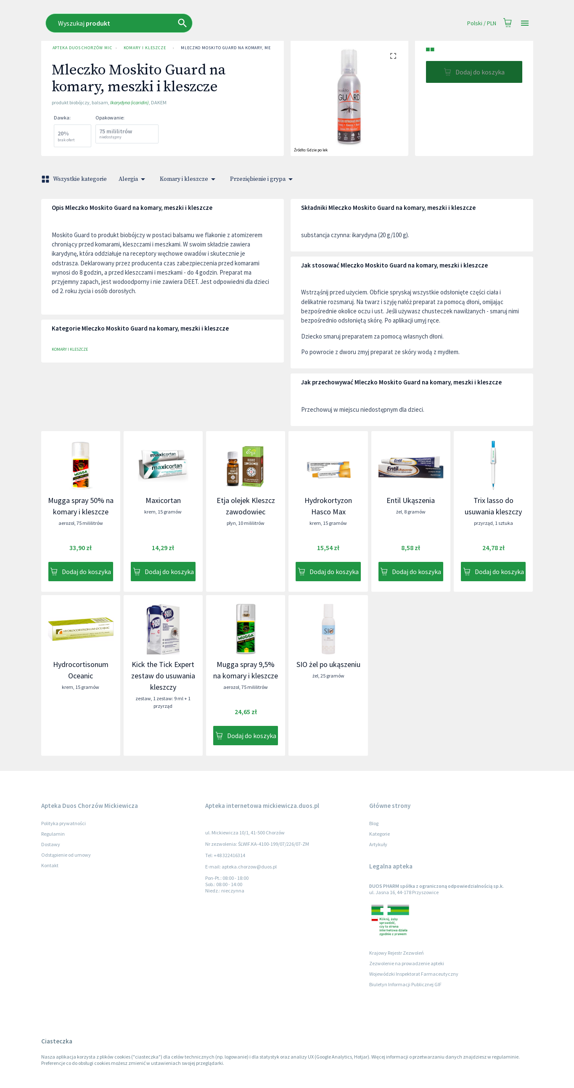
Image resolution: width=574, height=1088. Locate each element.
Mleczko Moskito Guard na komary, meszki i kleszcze (243, 48)
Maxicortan (163, 500)
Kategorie (379, 834)
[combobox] (201, 23)
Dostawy (50, 844)
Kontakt (49, 865)
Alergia (133, 179)
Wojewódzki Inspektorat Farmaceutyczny (413, 974)
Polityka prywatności (63, 823)
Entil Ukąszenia (410, 500)
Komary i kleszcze (144, 48)
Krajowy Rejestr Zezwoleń (396, 953)
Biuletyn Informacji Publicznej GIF (405, 984)
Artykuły (378, 844)
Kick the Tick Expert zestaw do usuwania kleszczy (163, 675)
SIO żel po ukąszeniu (328, 664)
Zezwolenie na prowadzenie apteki (406, 963)
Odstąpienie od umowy (66, 855)
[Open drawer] (524, 23)
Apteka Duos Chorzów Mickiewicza (80, 48)
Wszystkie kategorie (75, 179)
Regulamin (53, 834)
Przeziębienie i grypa (263, 179)
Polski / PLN (482, 23)
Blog (373, 823)
